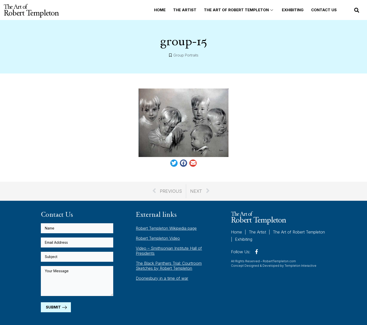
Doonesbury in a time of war (162, 278)
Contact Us (324, 10)
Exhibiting (293, 10)
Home (160, 10)
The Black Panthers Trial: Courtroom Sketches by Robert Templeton (169, 266)
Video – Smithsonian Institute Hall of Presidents (169, 251)
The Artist (184, 10)
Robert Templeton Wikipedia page (166, 228)
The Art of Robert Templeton (239, 10)
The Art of (31, 10)
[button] (356, 10)
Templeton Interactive (300, 266)
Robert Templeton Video (158, 238)
